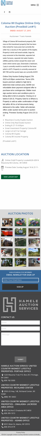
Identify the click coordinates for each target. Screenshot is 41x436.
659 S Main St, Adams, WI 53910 (15, 424)
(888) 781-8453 (8, 397)
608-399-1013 (8, 413)
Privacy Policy (20, 432)
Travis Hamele (25, 36)
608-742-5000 (8, 380)
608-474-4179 (8, 427)
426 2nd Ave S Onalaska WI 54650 (16, 410)
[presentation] (17, 351)
